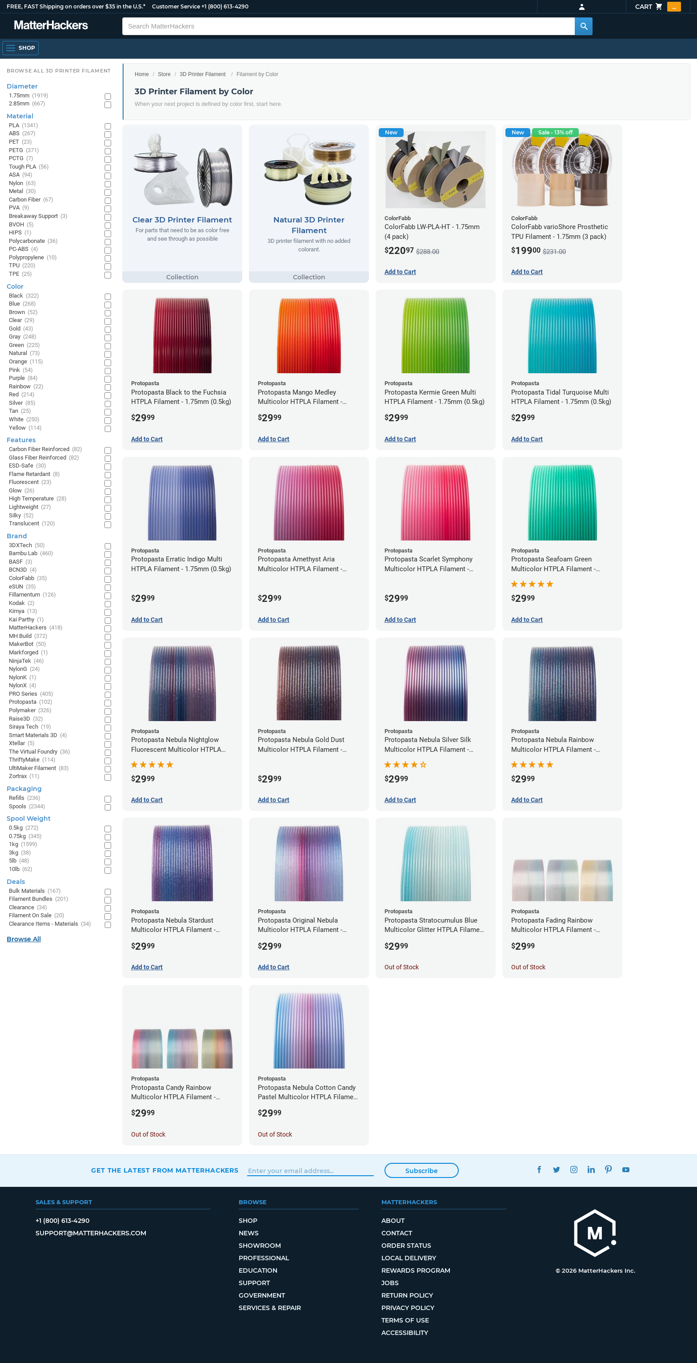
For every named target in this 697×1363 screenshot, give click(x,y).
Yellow (25, 428)
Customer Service (176, 6)
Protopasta (30, 702)
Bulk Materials (35, 891)
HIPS (20, 233)
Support (254, 1283)
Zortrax (24, 776)
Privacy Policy (407, 1308)
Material (20, 116)
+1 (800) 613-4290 (224, 6)
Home (142, 74)
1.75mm (28, 96)
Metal (22, 191)
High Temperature (38, 499)
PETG (24, 150)
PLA (23, 125)
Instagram (573, 1169)
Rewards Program (415, 1270)
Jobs (390, 1283)
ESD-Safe (27, 466)
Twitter (556, 1169)
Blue (22, 304)
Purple (23, 378)
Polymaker (30, 710)
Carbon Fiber (31, 200)
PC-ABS (23, 249)
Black (24, 296)
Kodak (22, 603)
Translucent (32, 524)
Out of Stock (402, 967)
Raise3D (26, 719)
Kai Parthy (26, 620)
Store (164, 74)
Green (24, 345)
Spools (27, 806)
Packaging (24, 789)
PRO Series (31, 694)
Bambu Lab (31, 553)
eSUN (22, 587)
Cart (658, 7)
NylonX (22, 686)
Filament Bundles (38, 899)
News (249, 1233)
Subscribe (421, 1171)
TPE (20, 274)
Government (262, 1295)
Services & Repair (270, 1308)
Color (15, 286)
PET (20, 142)
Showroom (260, 1246)
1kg (23, 844)
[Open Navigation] (20, 48)
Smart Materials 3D (38, 735)
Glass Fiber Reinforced (44, 458)
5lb (19, 861)
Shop (248, 1221)
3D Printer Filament (202, 74)
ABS (22, 133)
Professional (264, 1258)
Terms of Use (405, 1320)
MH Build (28, 636)
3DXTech (27, 545)
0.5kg (24, 828)
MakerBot (27, 644)
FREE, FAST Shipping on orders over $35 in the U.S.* (76, 6)
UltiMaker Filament (39, 768)
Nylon (22, 183)
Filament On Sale (36, 915)
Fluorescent (30, 482)
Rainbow (26, 387)
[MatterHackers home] (595, 1234)
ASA (20, 175)
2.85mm (27, 104)
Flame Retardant (34, 474)
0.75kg (25, 836)
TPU (22, 266)
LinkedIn (591, 1169)
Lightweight (30, 507)
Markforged (28, 653)
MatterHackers (36, 628)
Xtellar (22, 743)
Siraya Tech (30, 727)
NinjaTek (26, 661)
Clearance (28, 907)
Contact (396, 1233)
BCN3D (23, 570)
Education (258, 1270)
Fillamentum (32, 595)
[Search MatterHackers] (584, 26)
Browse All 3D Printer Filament (59, 71)
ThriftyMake (32, 760)
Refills (24, 798)
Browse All (24, 939)
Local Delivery (408, 1258)
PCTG (21, 158)
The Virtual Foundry (39, 752)
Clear (22, 320)
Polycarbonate (33, 241)
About (393, 1221)
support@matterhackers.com (91, 1233)
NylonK (22, 677)
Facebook (539, 1169)
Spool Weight (29, 819)
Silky (21, 516)
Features (21, 440)
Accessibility (404, 1333)
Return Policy (407, 1295)
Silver (22, 403)
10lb (20, 869)
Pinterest (608, 1169)
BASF (20, 562)
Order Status (406, 1246)
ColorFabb (28, 578)
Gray (22, 337)
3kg (20, 853)
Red (22, 395)
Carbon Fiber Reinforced (45, 449)
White (24, 419)
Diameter (22, 86)
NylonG (24, 669)
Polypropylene (33, 258)
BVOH (21, 225)
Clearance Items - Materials (50, 924)
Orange (26, 362)
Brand (17, 536)
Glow (22, 491)
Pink (21, 370)
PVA (19, 208)
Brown (23, 312)
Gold (21, 329)
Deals (16, 882)
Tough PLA (29, 167)
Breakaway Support (38, 216)
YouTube (625, 1169)
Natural (24, 353)
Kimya (23, 611)
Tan (20, 411)
